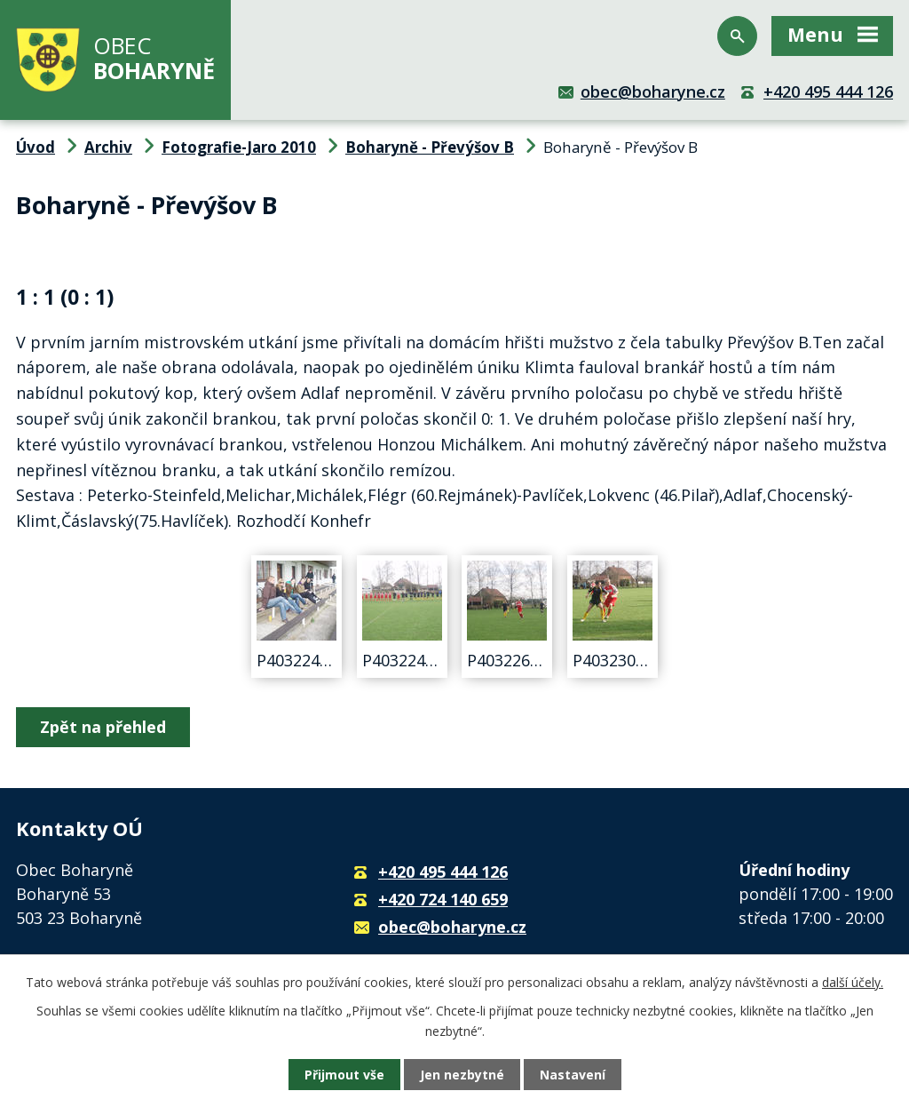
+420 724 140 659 (443, 899)
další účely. (852, 982)
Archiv (108, 147)
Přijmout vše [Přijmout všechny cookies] (344, 1074)
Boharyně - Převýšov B (429, 147)
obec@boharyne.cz (653, 91)
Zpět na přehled (103, 726)
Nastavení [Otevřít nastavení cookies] (572, 1074)
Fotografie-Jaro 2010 (239, 147)
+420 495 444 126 (828, 91)
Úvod (35, 147)
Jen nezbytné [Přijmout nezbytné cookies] (462, 1074)
